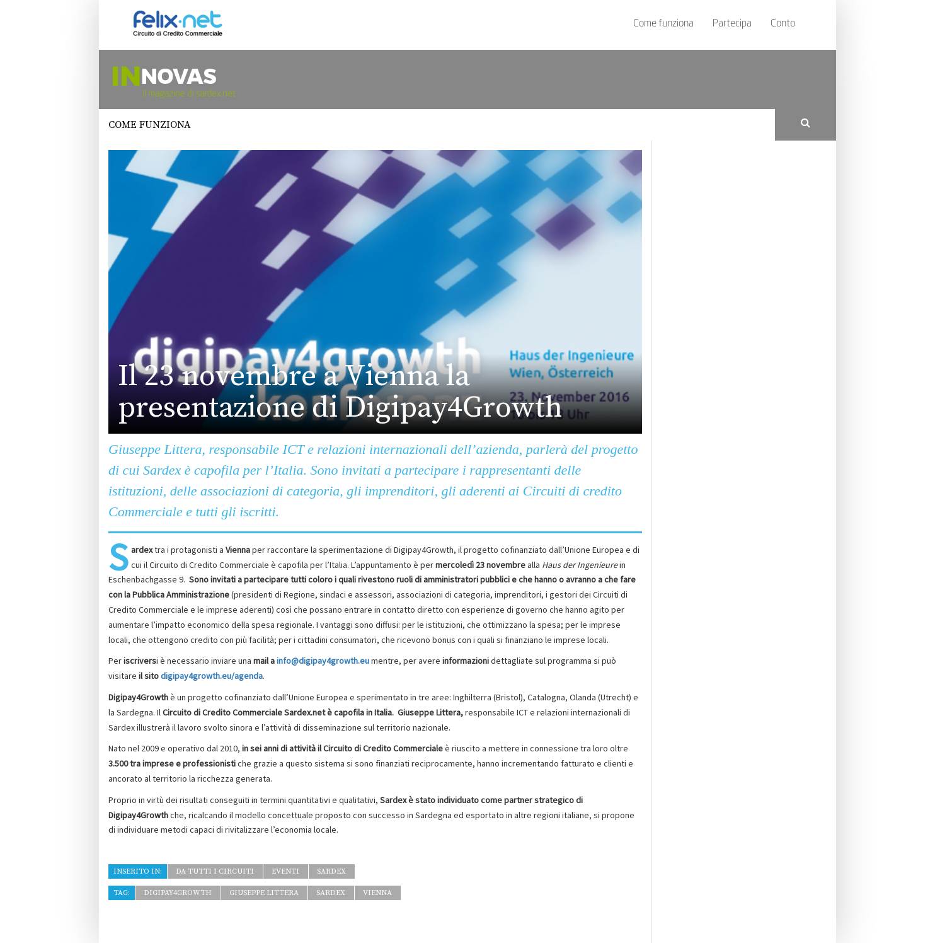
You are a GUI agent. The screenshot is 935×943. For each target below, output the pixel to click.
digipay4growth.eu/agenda (212, 675)
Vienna (377, 893)
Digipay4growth (178, 893)
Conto (783, 24)
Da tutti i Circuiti (215, 871)
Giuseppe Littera (264, 893)
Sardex (331, 871)
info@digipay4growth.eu (323, 660)
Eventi (285, 871)
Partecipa (732, 24)
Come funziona (663, 24)
